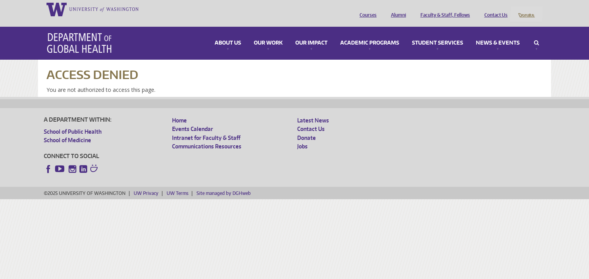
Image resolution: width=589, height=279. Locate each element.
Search (536, 32)
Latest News (313, 110)
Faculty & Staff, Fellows (443, 9)
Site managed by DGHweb (223, 183)
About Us (228, 32)
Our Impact (311, 32)
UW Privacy (146, 183)
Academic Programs (369, 32)
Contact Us (494, 9)
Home (179, 110)
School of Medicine (67, 130)
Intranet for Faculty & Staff (206, 127)
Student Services (437, 32)
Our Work (268, 32)
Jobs (302, 136)
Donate (526, 9)
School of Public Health (73, 121)
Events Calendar (192, 118)
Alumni (396, 9)
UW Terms (177, 183)
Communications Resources (206, 136)
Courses (366, 9)
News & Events (498, 32)
